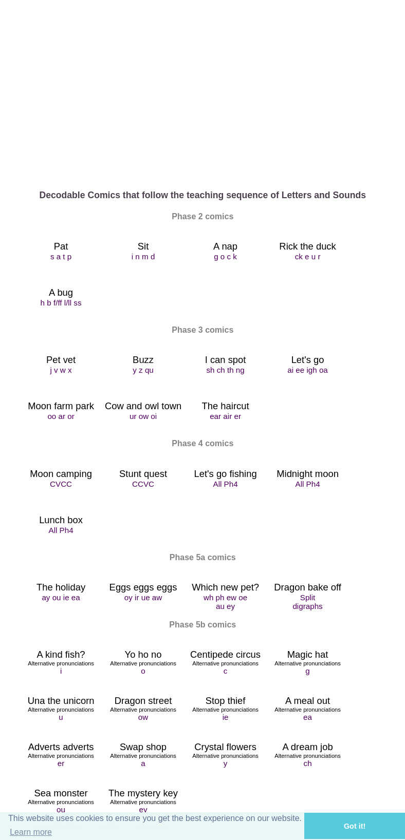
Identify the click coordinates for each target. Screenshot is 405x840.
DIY (308, 152)
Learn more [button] (31, 832)
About (143, 152)
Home (61, 152)
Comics (226, 152)
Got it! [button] (354, 826)
